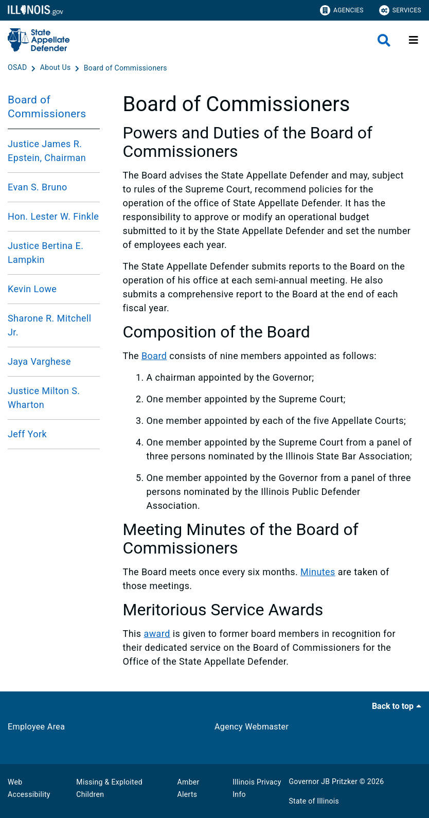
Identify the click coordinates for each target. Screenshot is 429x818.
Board (154, 355)
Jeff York (27, 434)
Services (400, 10)
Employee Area (36, 727)
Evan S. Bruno (37, 187)
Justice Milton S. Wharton (44, 397)
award (157, 633)
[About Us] (56, 68)
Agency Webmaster (251, 727)
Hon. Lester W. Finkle (53, 216)
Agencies (342, 10)
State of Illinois (314, 801)
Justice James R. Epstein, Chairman (47, 150)
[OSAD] (18, 68)
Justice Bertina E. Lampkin (45, 252)
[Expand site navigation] (413, 40)
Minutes (317, 571)
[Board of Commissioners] (125, 68)
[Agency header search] (384, 40)
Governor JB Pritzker (323, 781)
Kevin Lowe (32, 288)
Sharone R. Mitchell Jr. (50, 325)
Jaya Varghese (39, 361)
